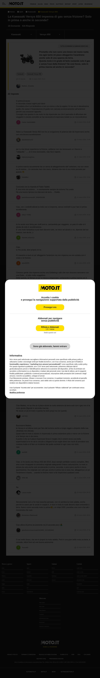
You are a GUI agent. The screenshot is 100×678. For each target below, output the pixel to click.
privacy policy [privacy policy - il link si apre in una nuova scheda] (77, 359)
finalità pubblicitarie (16, 373)
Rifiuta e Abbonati (50, 328)
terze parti (45, 366)
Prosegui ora (50, 307)
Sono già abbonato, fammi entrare (50, 346)
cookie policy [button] (82, 364)
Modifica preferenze (17, 392)
